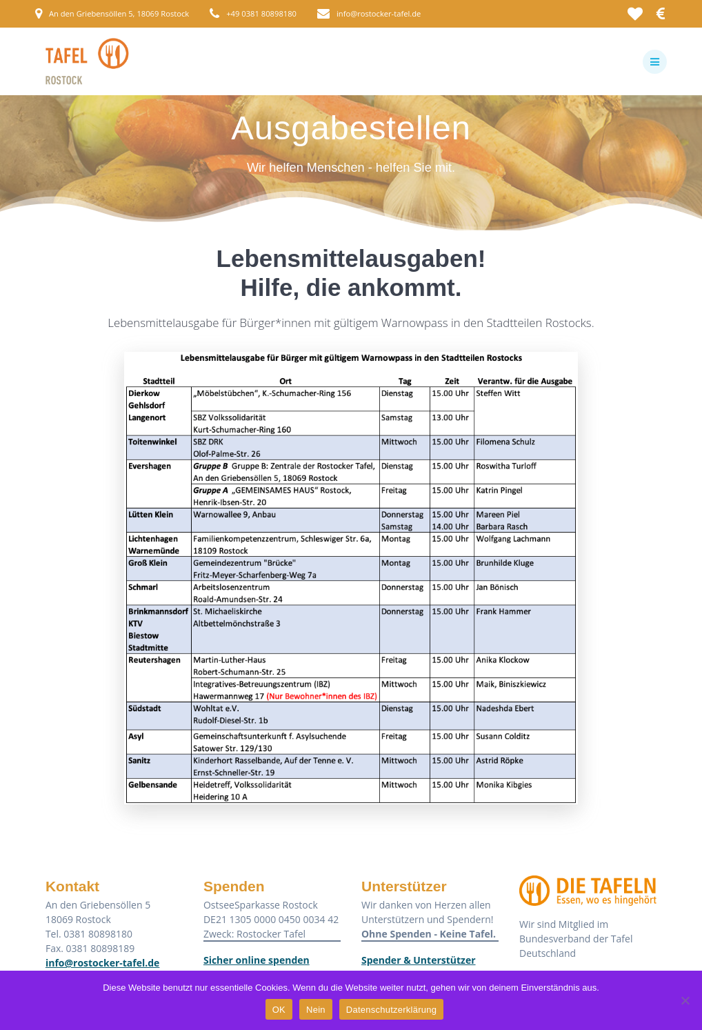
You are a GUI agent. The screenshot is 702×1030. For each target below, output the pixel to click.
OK (278, 1009)
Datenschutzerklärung (391, 1009)
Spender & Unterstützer (418, 960)
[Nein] (685, 1000)
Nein (315, 1009)
